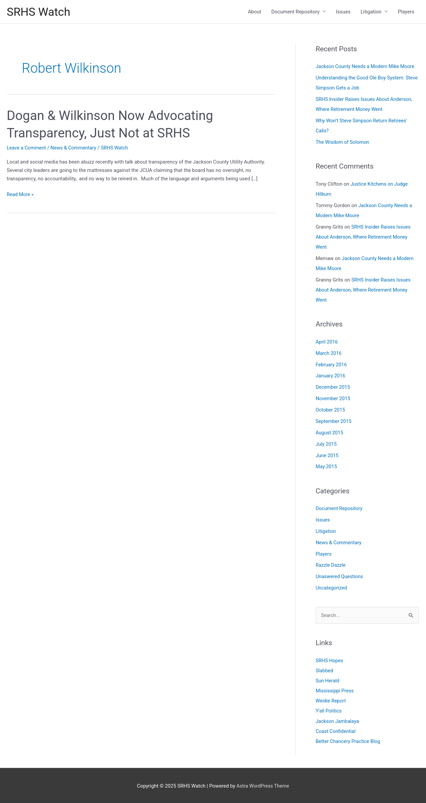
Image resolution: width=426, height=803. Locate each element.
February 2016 (332, 364)
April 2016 (327, 342)
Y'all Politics (329, 710)
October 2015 (331, 410)
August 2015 (330, 432)
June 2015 (327, 455)
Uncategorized (332, 587)
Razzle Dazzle (331, 564)
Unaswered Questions (340, 576)
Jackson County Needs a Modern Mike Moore (366, 67)
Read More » (21, 195)
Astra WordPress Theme (263, 785)
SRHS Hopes (330, 660)
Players (406, 12)
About (254, 12)
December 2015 (333, 387)
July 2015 (327, 443)
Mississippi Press (335, 690)
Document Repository (295, 12)
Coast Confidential (336, 730)
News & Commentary (75, 149)
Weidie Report (331, 700)
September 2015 (334, 421)
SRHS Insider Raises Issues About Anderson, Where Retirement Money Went (364, 237)
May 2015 (327, 466)
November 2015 (333, 398)
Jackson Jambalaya (338, 720)
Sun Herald (328, 680)
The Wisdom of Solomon (343, 143)
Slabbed (325, 670)
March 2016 (329, 353)
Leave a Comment (27, 149)
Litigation (371, 12)
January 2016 (331, 376)
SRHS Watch (39, 12)
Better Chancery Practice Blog (349, 740)
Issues (343, 12)
